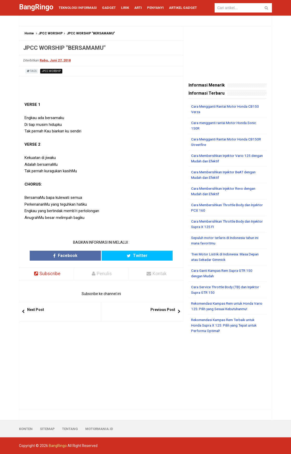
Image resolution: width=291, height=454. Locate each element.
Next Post (35, 310)
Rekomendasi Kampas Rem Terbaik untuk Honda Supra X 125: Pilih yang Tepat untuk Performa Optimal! (225, 325)
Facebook (81, 255)
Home (29, 33)
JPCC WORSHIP (50, 33)
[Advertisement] (227, 371)
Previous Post (162, 310)
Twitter (121, 255)
